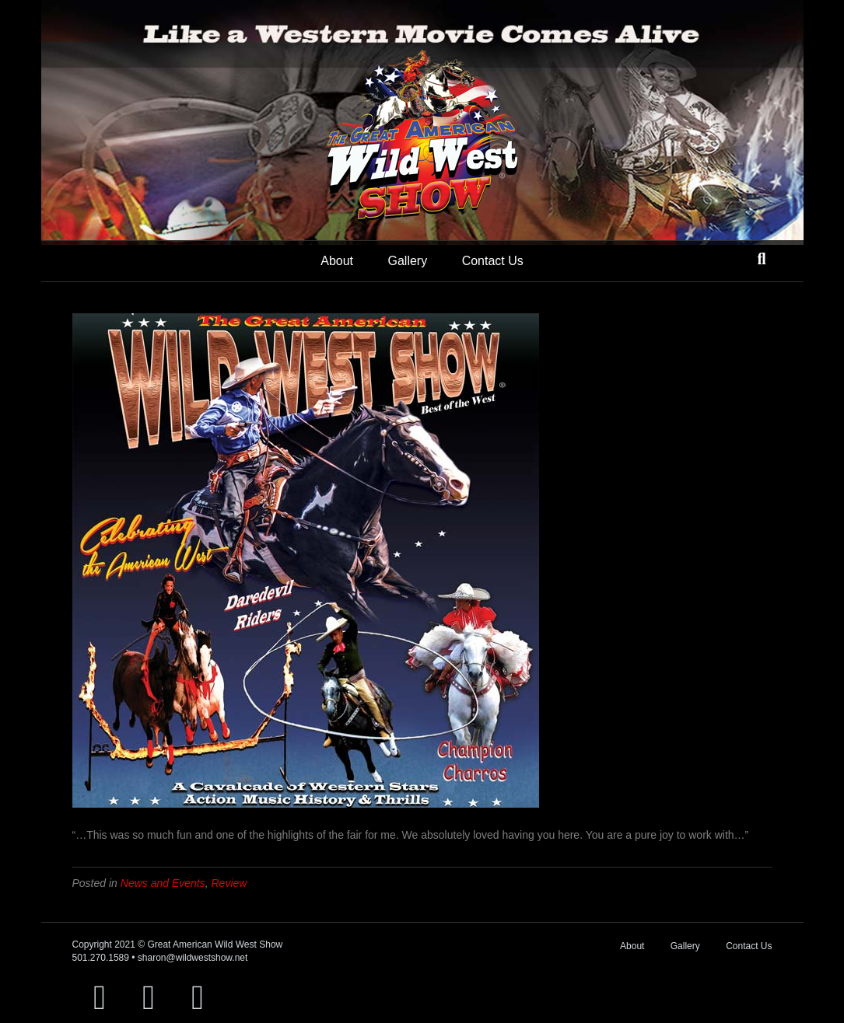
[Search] (761, 259)
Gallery (407, 260)
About (336, 260)
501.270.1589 (100, 957)
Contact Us (493, 260)
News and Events (163, 883)
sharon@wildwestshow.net (193, 957)
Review (229, 883)
